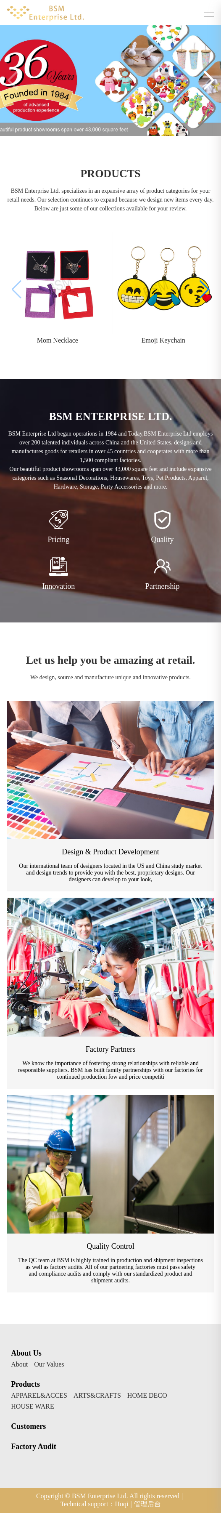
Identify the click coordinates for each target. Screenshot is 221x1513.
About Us (26, 1353)
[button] (208, 81)
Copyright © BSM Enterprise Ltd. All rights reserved (109, 1496)
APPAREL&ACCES (39, 1395)
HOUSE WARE (32, 1406)
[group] (57, 289)
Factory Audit (33, 1446)
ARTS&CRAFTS (97, 1395)
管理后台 (147, 1504)
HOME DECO (147, 1395)
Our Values (49, 1364)
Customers (28, 1426)
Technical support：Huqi (96, 1504)
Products (25, 1384)
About (19, 1364)
